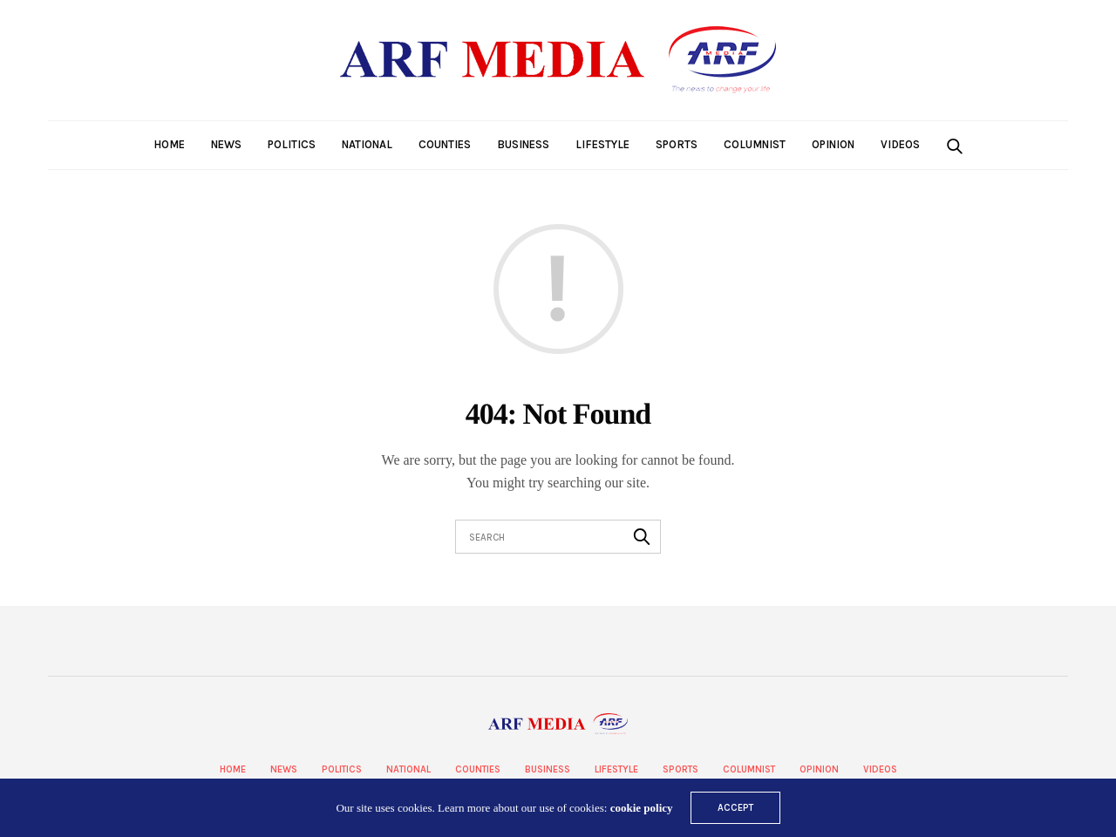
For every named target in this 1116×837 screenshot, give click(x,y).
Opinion (833, 144)
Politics (292, 144)
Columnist (755, 144)
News (226, 144)
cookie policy (641, 807)
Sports (677, 144)
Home (169, 144)
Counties (444, 144)
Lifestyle (602, 144)
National (367, 144)
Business (523, 144)
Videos (900, 144)
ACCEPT (735, 807)
